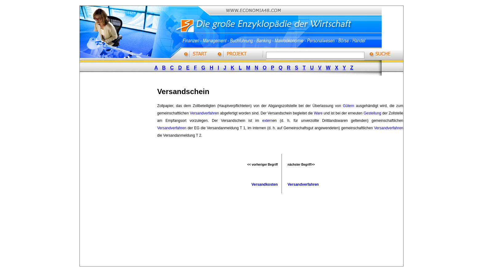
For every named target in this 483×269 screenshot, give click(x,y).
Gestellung (372, 113)
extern (267, 120)
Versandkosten (264, 184)
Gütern (348, 106)
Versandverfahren (204, 113)
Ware (318, 113)
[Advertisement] (125, 173)
